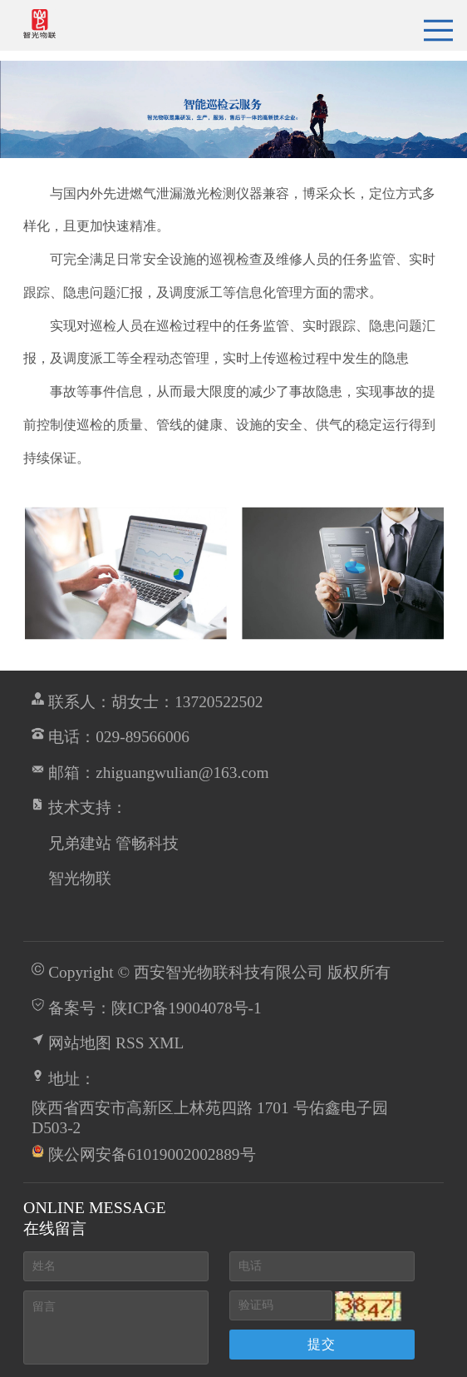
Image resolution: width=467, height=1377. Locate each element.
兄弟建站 (79, 843)
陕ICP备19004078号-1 (186, 1008)
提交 (321, 1344)
